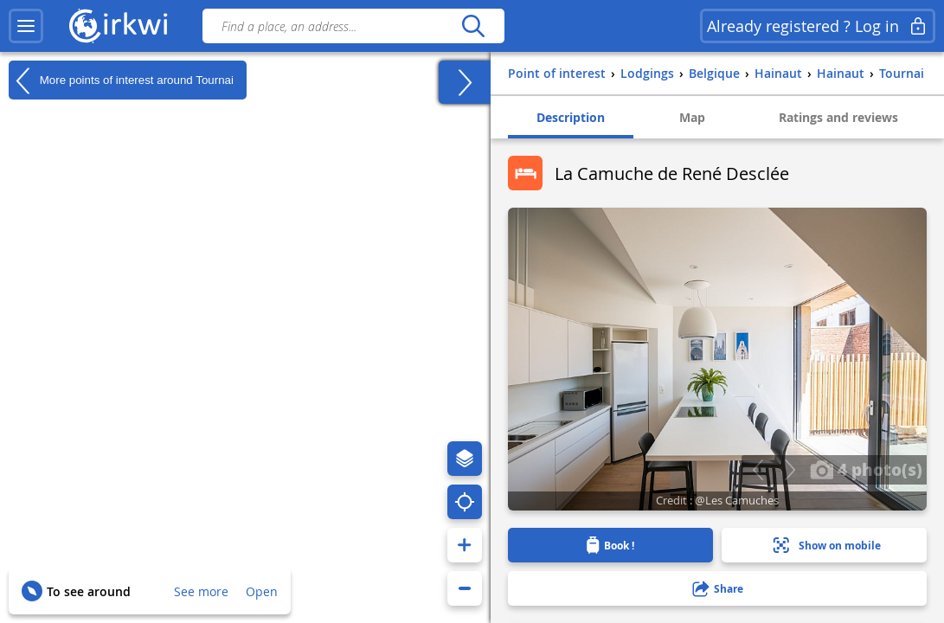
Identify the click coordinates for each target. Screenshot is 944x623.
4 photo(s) (866, 469)
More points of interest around (121, 80)
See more (201, 591)
